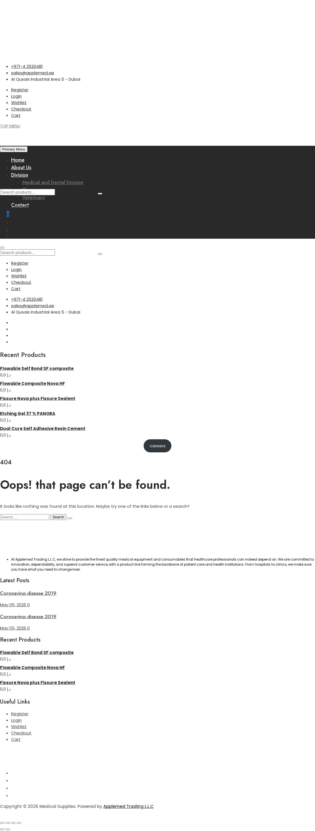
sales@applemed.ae (32, 73)
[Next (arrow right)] (8, 829)
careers (158, 446)
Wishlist (19, 102)
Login (16, 96)
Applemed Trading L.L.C (128, 806)
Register (19, 90)
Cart (16, 115)
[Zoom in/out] (2, 823)
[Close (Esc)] (19, 823)
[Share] (13, 823)
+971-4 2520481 (27, 66)
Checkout (21, 109)
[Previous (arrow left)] (2, 829)
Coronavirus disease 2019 (28, 593)
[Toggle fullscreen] (8, 823)
